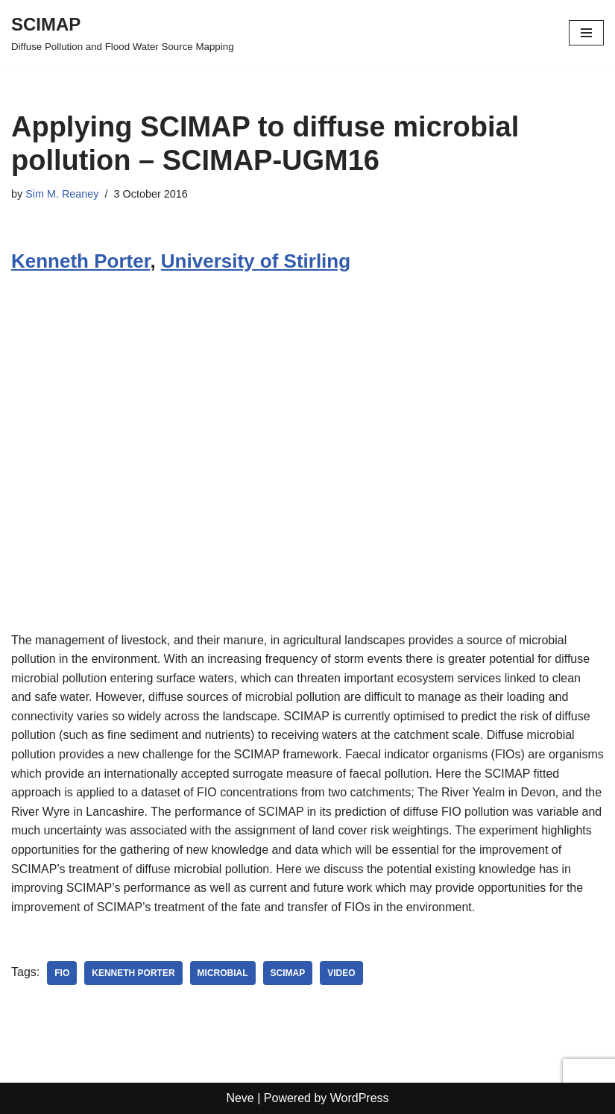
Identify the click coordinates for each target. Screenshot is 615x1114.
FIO (61, 973)
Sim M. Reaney (61, 194)
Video (341, 973)
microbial (223, 973)
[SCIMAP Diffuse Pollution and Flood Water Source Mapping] (122, 32)
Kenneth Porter (80, 261)
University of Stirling (255, 261)
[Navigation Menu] (586, 32)
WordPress (359, 1098)
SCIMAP (288, 973)
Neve (239, 1098)
